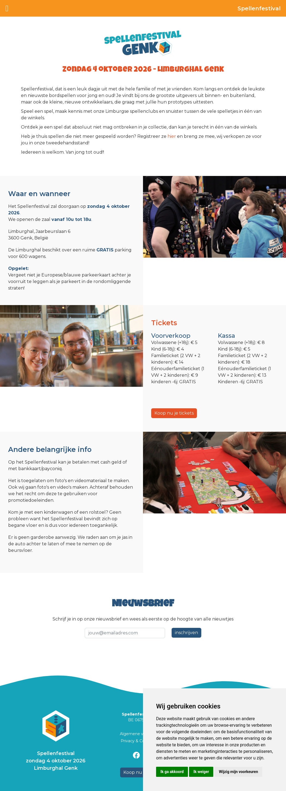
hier (172, 136)
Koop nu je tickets (174, 413)
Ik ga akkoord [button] (172, 771)
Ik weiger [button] (201, 771)
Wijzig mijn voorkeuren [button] (238, 771)
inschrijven (186, 632)
